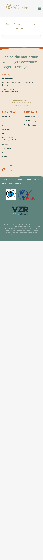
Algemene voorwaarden (12, 183)
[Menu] (39, 8)
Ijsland (4, 157)
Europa (5, 144)
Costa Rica (6, 148)
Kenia (4, 125)
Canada (5, 152)
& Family (30, 125)
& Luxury (30, 121)
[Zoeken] (21, 37)
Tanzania (5, 121)
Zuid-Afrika (6, 129)
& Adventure (31, 117)
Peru (4, 133)
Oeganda (6, 117)
